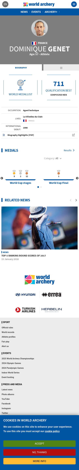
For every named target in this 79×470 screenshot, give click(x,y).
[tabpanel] (20, 176)
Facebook (6, 404)
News (24, 11)
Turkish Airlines (25, 309)
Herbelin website (52, 309)
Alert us (5, 346)
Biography (21, 67)
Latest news (7, 389)
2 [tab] (41, 187)
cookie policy (52, 431)
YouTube (6, 399)
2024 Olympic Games (11, 363)
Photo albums (8, 394)
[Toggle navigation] (74, 4)
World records (8, 332)
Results (68, 150)
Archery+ (51, 11)
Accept (39, 443)
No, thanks (39, 452)
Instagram (6, 408)
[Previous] (70, 200)
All (57, 158)
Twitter (5, 413)
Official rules (7, 327)
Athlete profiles (9, 337)
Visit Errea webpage (52, 294)
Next (77, 178)
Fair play (5, 342)
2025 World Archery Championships (18, 358)
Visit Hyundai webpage (25, 294)
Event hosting (8, 377)
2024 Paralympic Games (13, 368)
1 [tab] (38, 187)
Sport (6, 322)
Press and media (12, 384)
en (5, 4)
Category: (49, 158)
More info (39, 461)
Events (36, 11)
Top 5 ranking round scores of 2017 (23, 255)
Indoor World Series (10, 373)
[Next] (76, 200)
